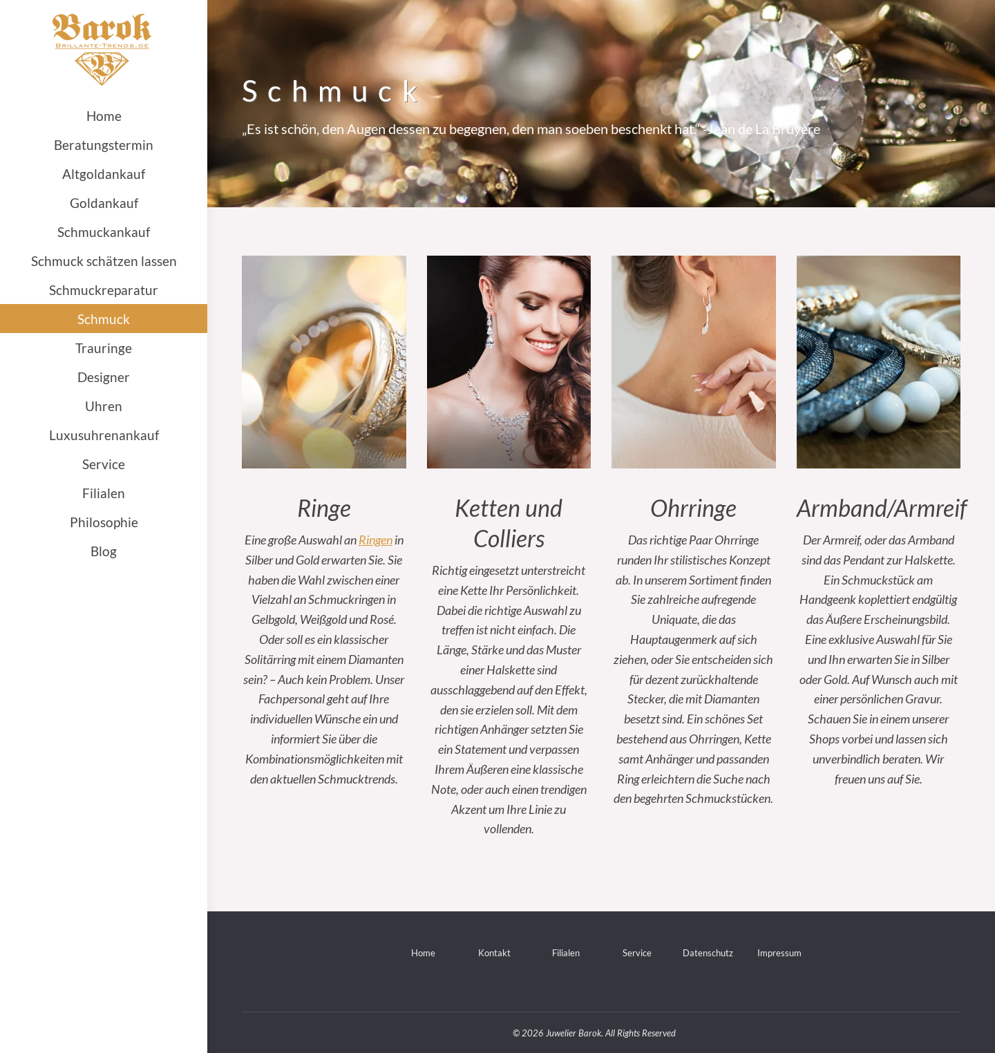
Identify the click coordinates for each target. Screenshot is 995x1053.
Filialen (566, 952)
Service (637, 952)
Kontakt (494, 952)
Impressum (779, 952)
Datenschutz (708, 952)
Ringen (375, 539)
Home (423, 952)
